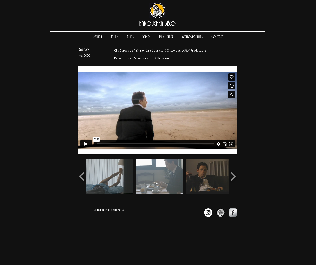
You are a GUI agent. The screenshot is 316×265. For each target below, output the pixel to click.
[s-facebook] (233, 212)
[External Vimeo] (157, 110)
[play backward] (82, 176)
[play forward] (233, 176)
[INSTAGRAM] (208, 212)
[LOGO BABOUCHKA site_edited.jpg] (220, 212)
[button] (109, 176)
